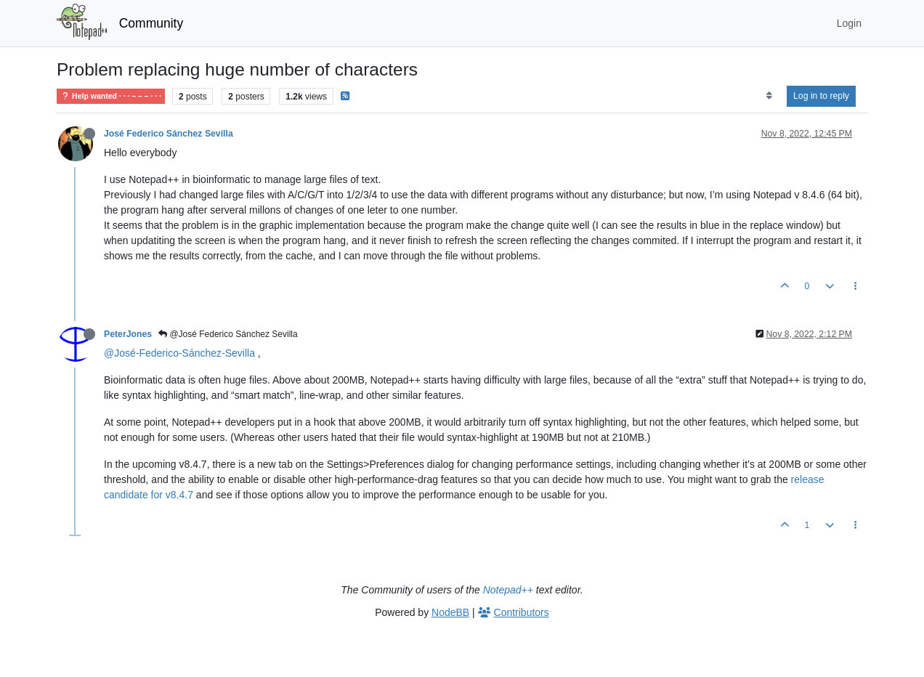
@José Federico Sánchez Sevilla (228, 334)
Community (151, 23)
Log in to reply (821, 96)
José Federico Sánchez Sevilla (168, 134)
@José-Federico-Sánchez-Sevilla (179, 353)
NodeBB (450, 612)
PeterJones (128, 334)
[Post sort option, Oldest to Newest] (769, 96)
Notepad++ (508, 590)
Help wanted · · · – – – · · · (110, 96)
